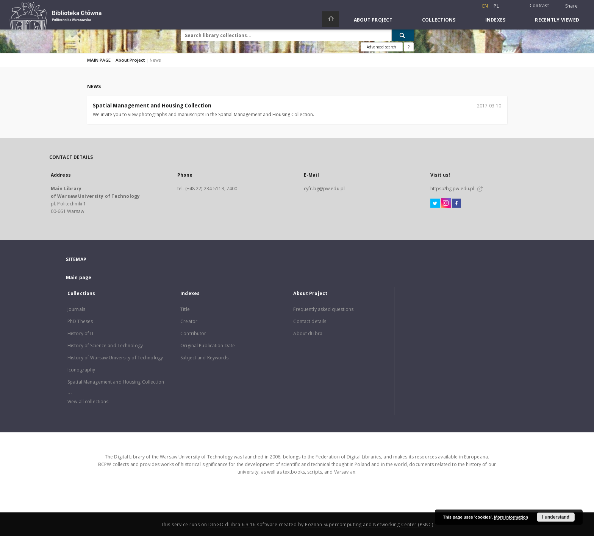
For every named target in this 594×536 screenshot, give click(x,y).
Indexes (495, 20)
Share (571, 6)
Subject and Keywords (204, 357)
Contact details (309, 321)
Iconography (81, 370)
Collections (439, 20)
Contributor (193, 333)
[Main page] (330, 19)
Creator (188, 321)
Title (185, 309)
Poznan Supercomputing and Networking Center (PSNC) (369, 524)
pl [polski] (496, 5)
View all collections (87, 401)
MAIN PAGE (99, 60)
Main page (78, 277)
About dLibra (307, 333)
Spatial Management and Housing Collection (152, 105)
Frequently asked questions (323, 309)
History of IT (80, 333)
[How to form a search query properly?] (409, 46)
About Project (373, 20)
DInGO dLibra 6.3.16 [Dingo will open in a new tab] (232, 524)
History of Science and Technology (105, 345)
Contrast (539, 5)
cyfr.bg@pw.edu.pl (324, 188)
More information (511, 517)
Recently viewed (557, 20)
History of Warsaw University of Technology (115, 357)
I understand (555, 517)
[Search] (403, 35)
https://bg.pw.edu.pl (452, 188)
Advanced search (381, 47)
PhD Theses (80, 321)
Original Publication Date (207, 345)
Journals (76, 309)
